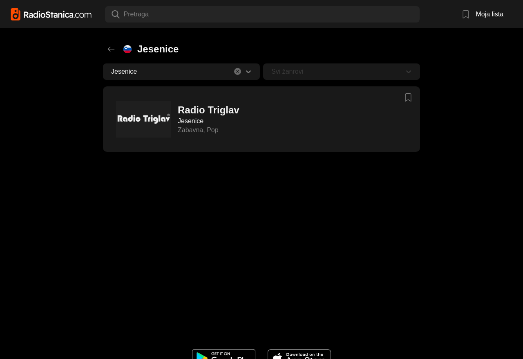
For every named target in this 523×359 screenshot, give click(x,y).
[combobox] (124, 14)
